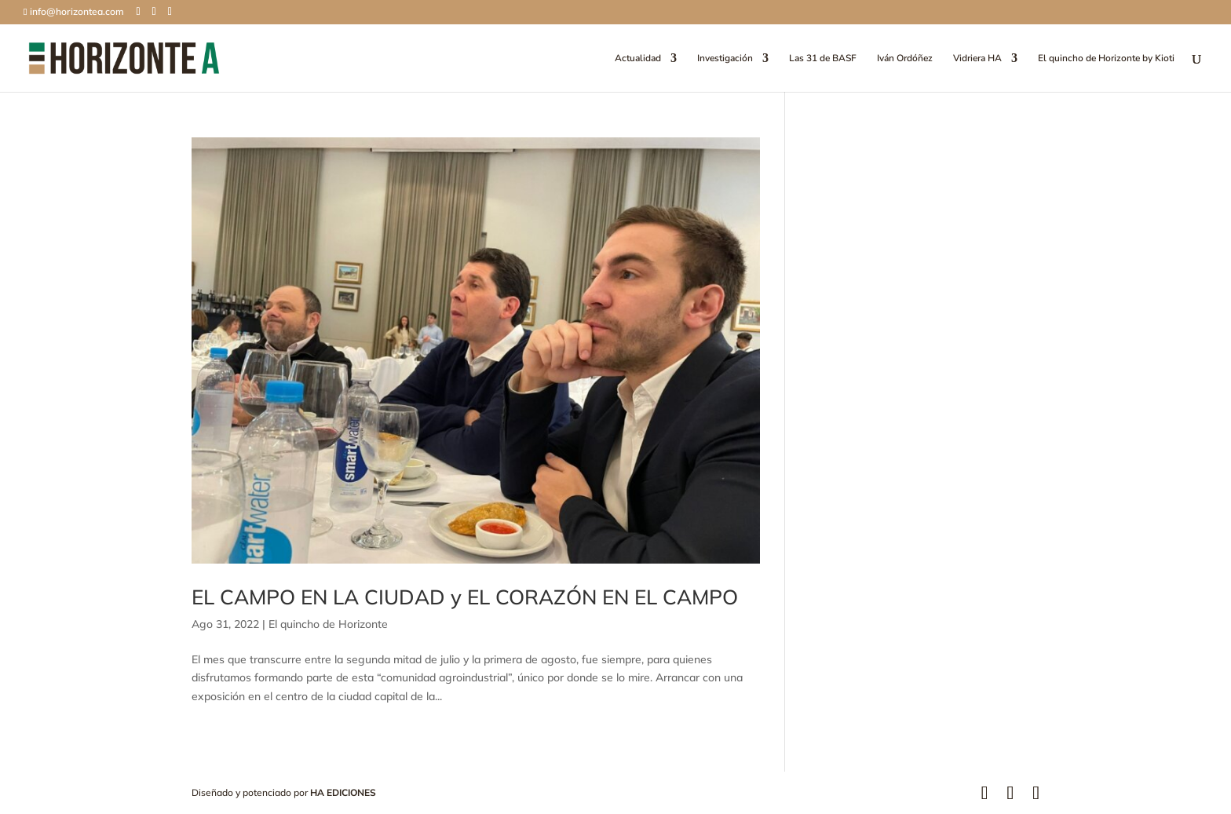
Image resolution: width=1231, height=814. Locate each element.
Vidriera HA (977, 58)
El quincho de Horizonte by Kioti (1106, 58)
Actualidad (638, 58)
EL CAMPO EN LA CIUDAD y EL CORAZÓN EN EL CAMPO (465, 597)
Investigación (725, 58)
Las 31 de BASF (823, 58)
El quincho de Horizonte (328, 624)
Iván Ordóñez (905, 58)
